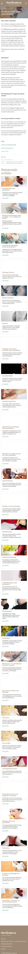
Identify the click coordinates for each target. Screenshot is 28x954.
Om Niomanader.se (6, 946)
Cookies (3, 948)
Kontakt (3, 938)
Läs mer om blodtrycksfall (8, 144)
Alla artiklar (8, 159)
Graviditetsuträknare (7, 943)
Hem (2, 159)
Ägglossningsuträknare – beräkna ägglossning (14, 941)
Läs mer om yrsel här (7, 148)
